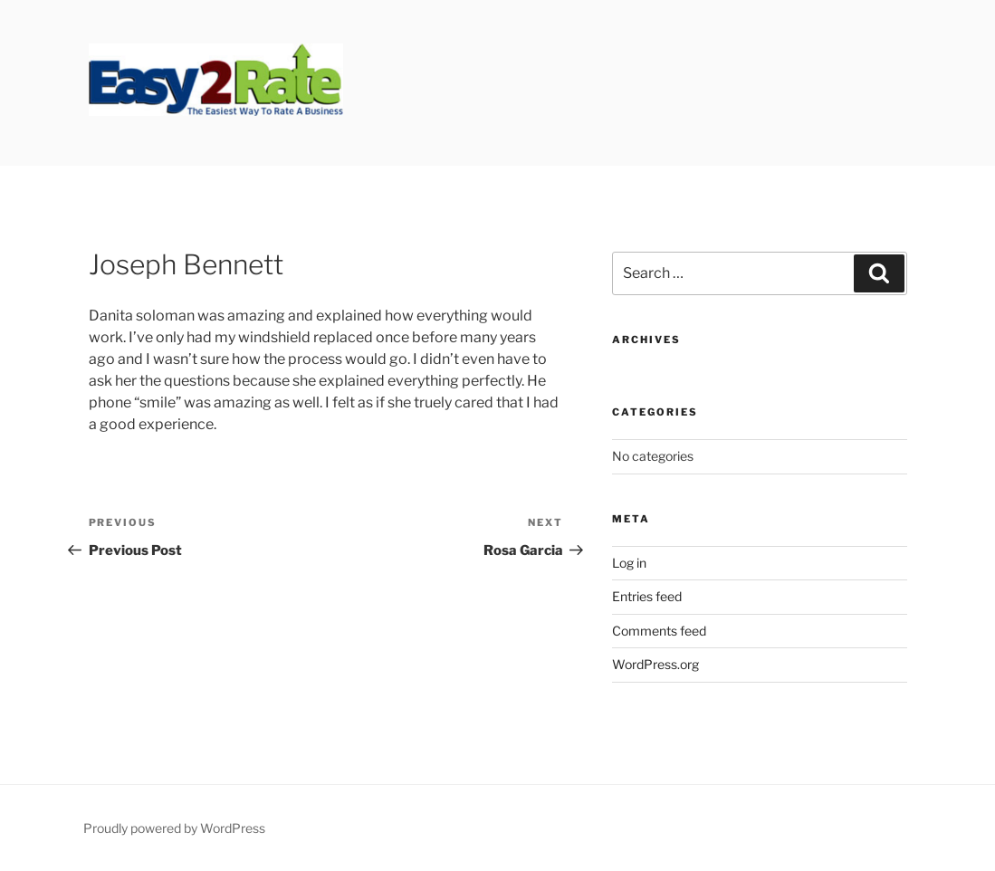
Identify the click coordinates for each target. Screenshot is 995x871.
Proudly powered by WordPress (174, 828)
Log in (629, 562)
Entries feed (647, 596)
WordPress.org (655, 664)
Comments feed (659, 630)
